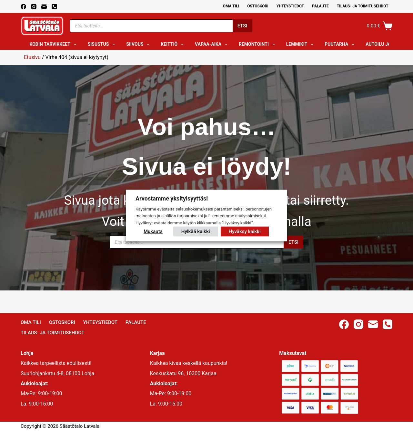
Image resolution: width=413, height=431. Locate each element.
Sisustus (103, 44)
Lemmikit (301, 44)
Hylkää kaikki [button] (195, 231)
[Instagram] (33, 6)
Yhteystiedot (290, 6)
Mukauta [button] (153, 231)
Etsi (242, 26)
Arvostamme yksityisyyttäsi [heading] (172, 198)
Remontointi (258, 44)
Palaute (320, 6)
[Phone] (54, 6)
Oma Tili (231, 6)
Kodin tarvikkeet (54, 44)
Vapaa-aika (212, 44)
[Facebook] (23, 6)
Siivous (139, 44)
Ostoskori (257, 6)
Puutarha (341, 44)
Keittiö (173, 44)
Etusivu (32, 57)
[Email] (44, 6)
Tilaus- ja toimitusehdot (362, 6)
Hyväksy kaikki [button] (245, 231)
